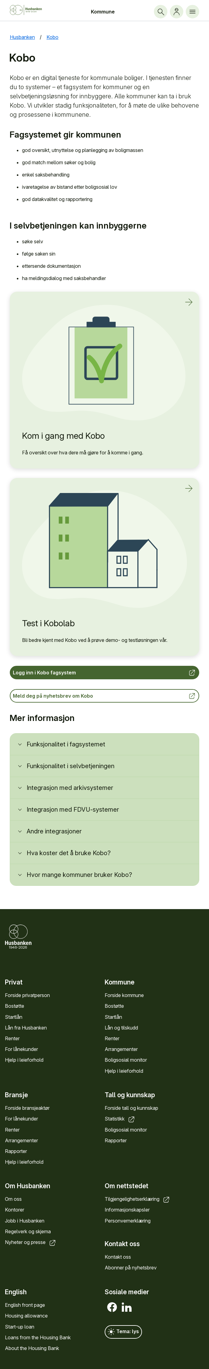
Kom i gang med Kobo (63, 435)
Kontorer (14, 1210)
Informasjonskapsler (127, 1210)
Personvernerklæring (128, 1221)
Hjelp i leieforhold (24, 1060)
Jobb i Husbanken (24, 1221)
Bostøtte (14, 1006)
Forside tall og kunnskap (131, 1108)
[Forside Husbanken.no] (31, 10)
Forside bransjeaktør (27, 1108)
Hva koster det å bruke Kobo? (69, 853)
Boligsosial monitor (126, 1060)
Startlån (13, 1017)
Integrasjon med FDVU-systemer (73, 809)
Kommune (103, 11)
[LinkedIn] (127, 1307)
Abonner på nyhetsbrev (131, 1268)
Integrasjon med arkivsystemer (70, 787)
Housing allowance (26, 1316)
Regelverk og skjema (28, 1231)
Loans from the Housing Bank (38, 1337)
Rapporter (16, 1151)
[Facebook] (112, 1307)
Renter (12, 1038)
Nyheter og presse (31, 1242)
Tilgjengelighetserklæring (137, 1199)
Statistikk (120, 1119)
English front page (25, 1305)
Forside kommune (124, 995)
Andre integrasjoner (54, 831)
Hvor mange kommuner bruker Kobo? (79, 874)
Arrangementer (121, 1049)
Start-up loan (19, 1326)
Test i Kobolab (48, 623)
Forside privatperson (27, 995)
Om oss (13, 1199)
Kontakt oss (118, 1257)
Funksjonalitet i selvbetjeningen (70, 766)
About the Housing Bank (32, 1348)
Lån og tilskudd (121, 1028)
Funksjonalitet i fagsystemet (66, 744)
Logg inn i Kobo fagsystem (104, 672)
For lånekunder (21, 1049)
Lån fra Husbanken (26, 1028)
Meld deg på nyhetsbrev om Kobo (104, 696)
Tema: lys (123, 1332)
